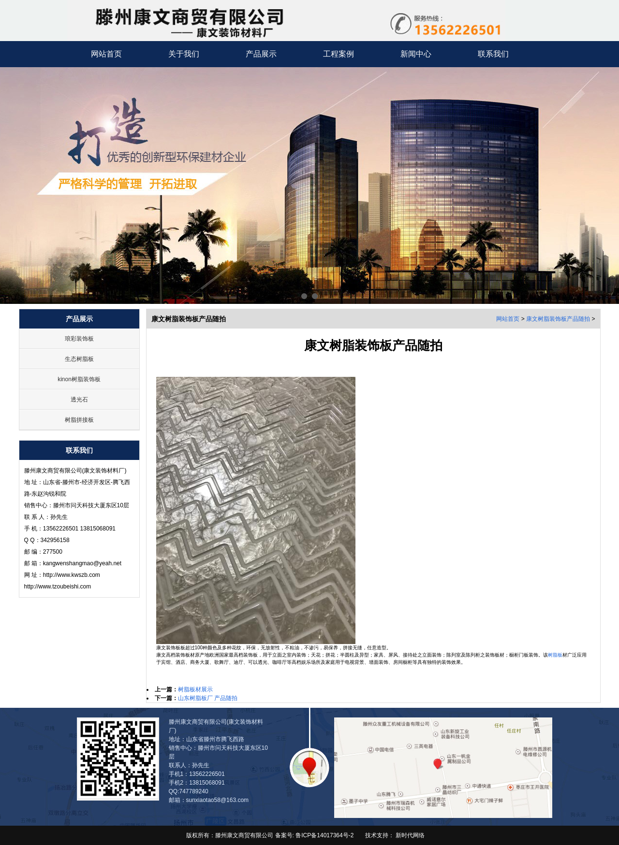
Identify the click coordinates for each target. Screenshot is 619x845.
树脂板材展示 (195, 689)
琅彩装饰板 (79, 338)
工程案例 (338, 54)
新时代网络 (410, 835)
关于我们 (183, 54)
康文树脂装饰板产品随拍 (558, 318)
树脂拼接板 (79, 419)
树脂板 (555, 655)
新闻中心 (415, 54)
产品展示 (261, 54)
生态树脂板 (79, 359)
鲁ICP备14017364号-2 (324, 835)
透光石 (79, 399)
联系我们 (493, 54)
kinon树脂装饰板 (79, 379)
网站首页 (106, 54)
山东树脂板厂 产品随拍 (207, 698)
